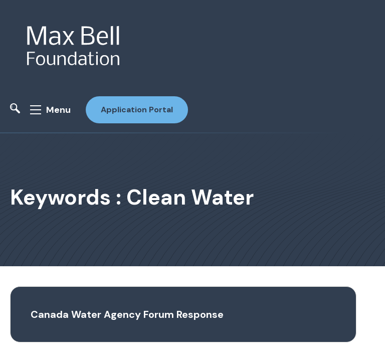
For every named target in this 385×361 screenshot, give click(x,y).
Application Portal (137, 109)
